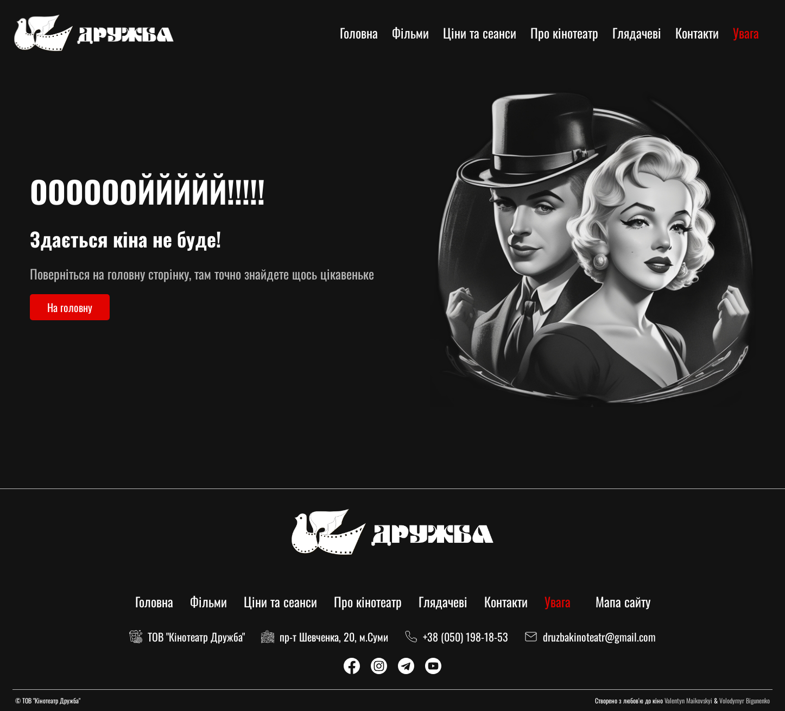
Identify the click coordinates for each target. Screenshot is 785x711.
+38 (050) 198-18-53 (465, 637)
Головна (359, 32)
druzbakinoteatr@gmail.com (599, 637)
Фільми (410, 32)
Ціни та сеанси (479, 32)
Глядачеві (636, 32)
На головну (69, 307)
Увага (746, 32)
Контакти (697, 32)
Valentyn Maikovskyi (688, 700)
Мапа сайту (623, 601)
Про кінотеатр (564, 32)
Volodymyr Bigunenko (744, 700)
